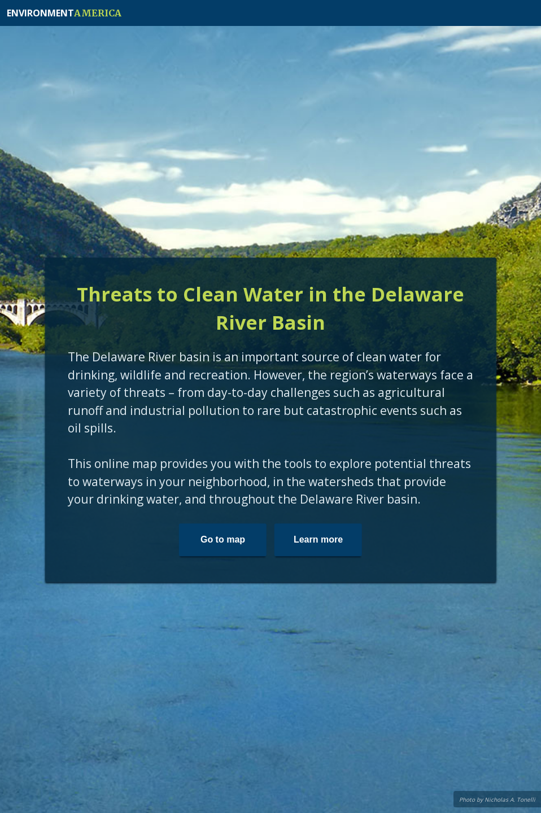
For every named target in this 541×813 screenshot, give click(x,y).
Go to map (222, 539)
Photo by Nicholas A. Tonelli (497, 799)
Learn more (318, 539)
